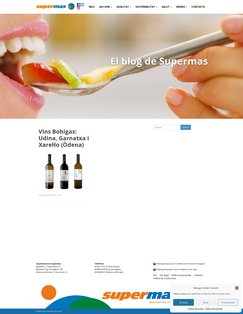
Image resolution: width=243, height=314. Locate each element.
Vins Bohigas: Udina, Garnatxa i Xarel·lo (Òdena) (64, 138)
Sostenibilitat (146, 6)
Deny (205, 302)
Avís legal (164, 275)
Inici (92, 6)
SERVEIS (181, 6)
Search (185, 127)
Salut (167, 6)
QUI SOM (105, 6)
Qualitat (123, 6)
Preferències (228, 302)
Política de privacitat (213, 308)
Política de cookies (196, 308)
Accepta (184, 302)
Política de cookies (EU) (164, 278)
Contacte (198, 6)
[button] (236, 287)
